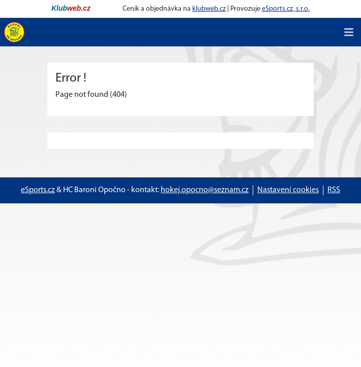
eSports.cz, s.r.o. (286, 9)
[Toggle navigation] (349, 32)
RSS (333, 190)
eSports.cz (38, 190)
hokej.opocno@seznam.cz (205, 190)
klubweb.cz (209, 9)
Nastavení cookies (288, 190)
